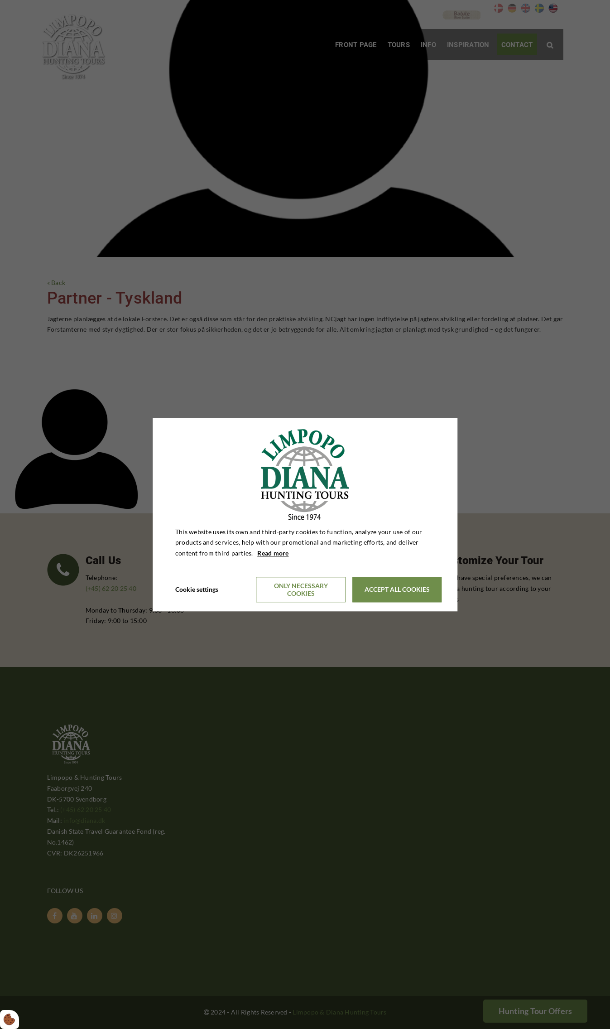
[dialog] (305, 514)
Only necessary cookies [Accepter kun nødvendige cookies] (301, 589)
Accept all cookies (397, 590)
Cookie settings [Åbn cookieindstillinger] (196, 589)
